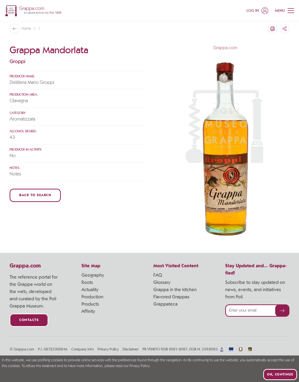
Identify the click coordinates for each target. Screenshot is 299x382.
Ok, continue (280, 374)
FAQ (157, 275)
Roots (87, 282)
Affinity (88, 311)
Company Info (82, 349)
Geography (92, 275)
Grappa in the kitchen (175, 289)
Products (90, 304)
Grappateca (165, 304)
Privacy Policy (108, 349)
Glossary (161, 282)
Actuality (90, 289)
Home (27, 29)
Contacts (29, 320)
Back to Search (35, 195)
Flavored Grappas (171, 297)
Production (92, 297)
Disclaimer (131, 349)
